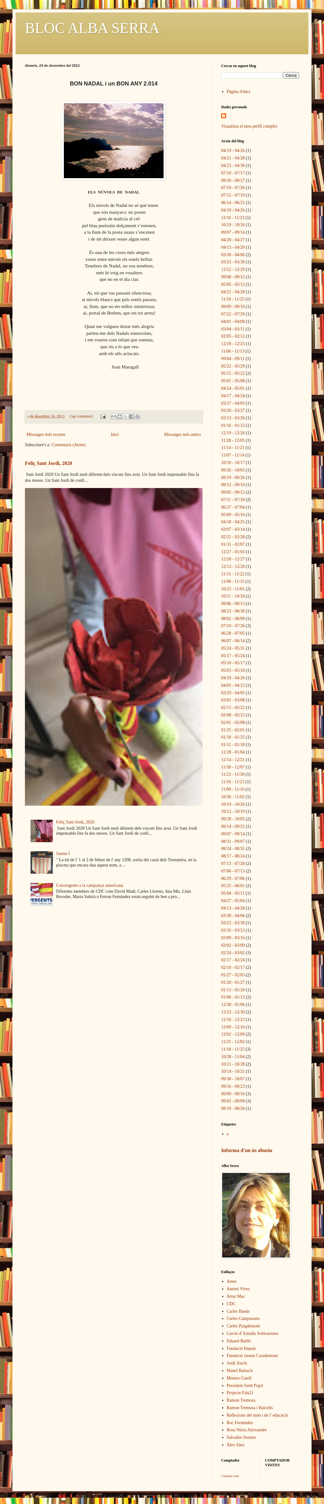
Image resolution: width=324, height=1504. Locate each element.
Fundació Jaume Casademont (252, 1355)
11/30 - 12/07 (233, 767)
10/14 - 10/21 (233, 1071)
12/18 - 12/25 (233, 343)
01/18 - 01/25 (233, 737)
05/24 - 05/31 (233, 648)
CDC (231, 1303)
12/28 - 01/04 (233, 752)
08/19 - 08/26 (233, 1108)
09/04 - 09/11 (233, 358)
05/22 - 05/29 (233, 366)
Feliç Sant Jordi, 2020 (48, 463)
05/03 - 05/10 (233, 670)
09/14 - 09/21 (233, 826)
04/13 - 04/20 (233, 247)
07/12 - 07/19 (233, 195)
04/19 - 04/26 (233, 150)
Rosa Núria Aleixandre (247, 1430)
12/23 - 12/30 (233, 1012)
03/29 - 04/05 (233, 693)
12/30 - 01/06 (233, 1004)
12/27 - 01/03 (233, 551)
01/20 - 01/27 (233, 982)
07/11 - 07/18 (233, 499)
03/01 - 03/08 (233, 700)
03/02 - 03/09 (233, 945)
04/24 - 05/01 (233, 388)
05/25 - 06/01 (233, 885)
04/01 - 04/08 (233, 321)
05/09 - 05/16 (233, 514)
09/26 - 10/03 (233, 470)
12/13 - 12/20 (233, 566)
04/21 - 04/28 (233, 158)
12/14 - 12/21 (233, 759)
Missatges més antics (182, 434)
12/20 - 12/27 (233, 559)
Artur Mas (236, 1296)
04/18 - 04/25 (233, 522)
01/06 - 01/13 (233, 997)
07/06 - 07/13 (233, 871)
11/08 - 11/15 (232, 581)
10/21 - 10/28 (233, 1064)
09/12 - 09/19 (233, 484)
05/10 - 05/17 (233, 663)
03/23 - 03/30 (233, 262)
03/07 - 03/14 (233, 529)
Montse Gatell (239, 1378)
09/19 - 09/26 (233, 477)
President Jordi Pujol (245, 1385)
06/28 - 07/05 (233, 633)
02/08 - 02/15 (233, 715)
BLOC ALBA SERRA (92, 28)
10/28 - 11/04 (233, 1056)
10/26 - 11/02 (233, 796)
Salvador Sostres (241, 1437)
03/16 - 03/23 (233, 930)
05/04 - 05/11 (233, 893)
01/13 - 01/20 (233, 990)
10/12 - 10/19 (233, 811)
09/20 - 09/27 (233, 180)
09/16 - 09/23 (233, 1086)
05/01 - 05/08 (233, 380)
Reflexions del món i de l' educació (257, 1415)
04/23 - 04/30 (233, 165)
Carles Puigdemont (243, 1326)
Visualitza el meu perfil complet (249, 126)
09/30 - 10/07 (233, 1079)
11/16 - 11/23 (232, 217)
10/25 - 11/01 (233, 589)
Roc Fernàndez (240, 1422)
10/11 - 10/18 (233, 596)
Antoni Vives (238, 1289)
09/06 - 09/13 (233, 603)
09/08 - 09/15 (233, 277)
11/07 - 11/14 (232, 455)
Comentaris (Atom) (68, 444)
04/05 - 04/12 (233, 685)
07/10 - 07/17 (233, 173)
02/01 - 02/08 (233, 722)
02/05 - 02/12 (233, 336)
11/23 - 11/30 (232, 774)
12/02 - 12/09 (233, 1034)
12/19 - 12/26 (233, 433)
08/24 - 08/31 (233, 848)
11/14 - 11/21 (232, 447)
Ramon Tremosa (241, 1400)
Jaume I (63, 853)
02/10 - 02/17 (233, 967)
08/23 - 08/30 (233, 611)
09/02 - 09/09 (233, 1101)
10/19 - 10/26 (233, 224)
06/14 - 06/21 (233, 202)
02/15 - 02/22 (233, 707)
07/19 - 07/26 (233, 187)
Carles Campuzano (243, 1318)
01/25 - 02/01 (233, 730)
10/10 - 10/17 (233, 462)
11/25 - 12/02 (233, 1041)
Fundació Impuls (241, 1348)
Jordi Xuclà (237, 1363)
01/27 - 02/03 (233, 975)
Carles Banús (238, 1311)
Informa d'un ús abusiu (246, 1150)
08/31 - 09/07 (233, 841)
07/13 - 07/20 (233, 863)
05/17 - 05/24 (233, 655)
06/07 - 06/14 (233, 640)
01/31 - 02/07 (233, 544)
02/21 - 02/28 (233, 537)
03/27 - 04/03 (233, 403)
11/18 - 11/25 (232, 299)
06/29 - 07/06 (233, 878)
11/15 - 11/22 (232, 574)
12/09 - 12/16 (233, 1027)
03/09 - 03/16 (233, 937)
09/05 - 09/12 (233, 492)
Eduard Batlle (239, 1341)
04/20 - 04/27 (233, 239)
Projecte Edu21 (240, 1392)
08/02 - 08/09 (233, 618)
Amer (232, 1281)
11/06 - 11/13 (232, 351)
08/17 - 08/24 (233, 856)
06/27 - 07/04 (233, 507)
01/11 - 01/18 (233, 744)
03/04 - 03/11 (233, 329)
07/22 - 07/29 (233, 314)
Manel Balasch (240, 1370)
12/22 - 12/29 (233, 269)
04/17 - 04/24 (233, 395)
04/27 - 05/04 (233, 900)
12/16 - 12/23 (233, 1019)
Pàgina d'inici (238, 91)
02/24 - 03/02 (233, 952)
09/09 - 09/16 (233, 306)
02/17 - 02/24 (233, 960)
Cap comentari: (81, 416)
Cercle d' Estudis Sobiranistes (253, 1333)
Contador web (230, 1476)
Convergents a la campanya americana (89, 885)
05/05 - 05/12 (233, 284)
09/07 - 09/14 (233, 232)
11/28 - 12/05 (233, 440)
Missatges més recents (45, 434)
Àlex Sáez (236, 1445)
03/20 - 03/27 (233, 410)
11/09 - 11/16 (232, 789)
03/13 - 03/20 (233, 418)
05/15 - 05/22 (233, 373)
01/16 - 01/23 (233, 425)
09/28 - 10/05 (233, 819)
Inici (115, 434)
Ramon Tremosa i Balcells (250, 1407)
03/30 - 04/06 (233, 254)
